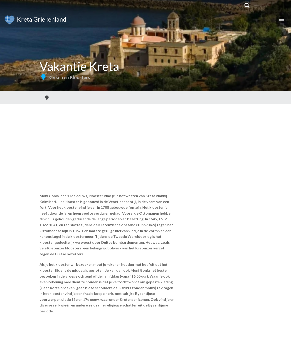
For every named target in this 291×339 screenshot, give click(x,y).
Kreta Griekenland (35, 20)
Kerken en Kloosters (69, 77)
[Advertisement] (145, 138)
